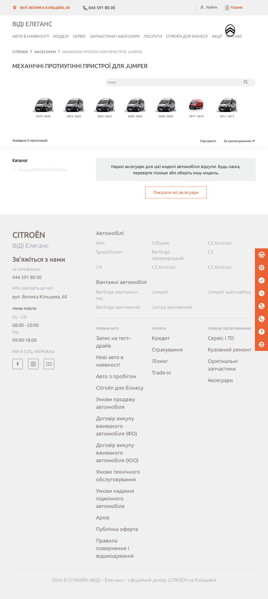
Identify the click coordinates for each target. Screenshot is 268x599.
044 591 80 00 (27, 277)
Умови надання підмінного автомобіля (115, 498)
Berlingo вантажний (118, 307)
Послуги (153, 36)
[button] (233, 7)
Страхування (167, 349)
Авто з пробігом (116, 376)
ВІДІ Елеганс (32, 23)
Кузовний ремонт (230, 349)
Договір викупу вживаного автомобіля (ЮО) (117, 452)
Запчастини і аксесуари (115, 36)
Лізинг (160, 361)
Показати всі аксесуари (176, 192)
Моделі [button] (61, 36)
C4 (99, 267)
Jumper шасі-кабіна (229, 291)
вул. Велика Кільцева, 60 (39, 296)
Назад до (39, 169)
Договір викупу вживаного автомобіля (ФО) (116, 425)
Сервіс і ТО (221, 338)
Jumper (160, 291)
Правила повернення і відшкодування (115, 548)
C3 (210, 251)
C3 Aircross (164, 267)
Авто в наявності (30, 36)
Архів (102, 517)
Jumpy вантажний (172, 307)
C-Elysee (160, 242)
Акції (217, 36)
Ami (100, 242)
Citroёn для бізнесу (187, 36)
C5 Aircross (220, 242)
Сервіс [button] (79, 36)
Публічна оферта (117, 529)
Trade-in (161, 373)
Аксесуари (220, 380)
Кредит (161, 338)
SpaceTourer (109, 251)
